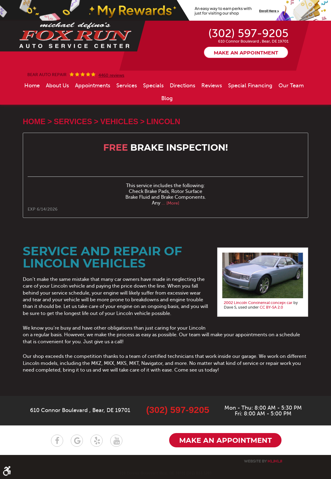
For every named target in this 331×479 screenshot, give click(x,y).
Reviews (211, 85)
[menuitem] (32, 85)
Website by (263, 461)
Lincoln (163, 121)
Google (77, 441)
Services (126, 85)
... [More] (169, 203)
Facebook (57, 441)
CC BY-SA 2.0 (271, 307)
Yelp (96, 441)
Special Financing (250, 85)
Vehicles (119, 121)
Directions (182, 85)
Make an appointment (246, 53)
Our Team (291, 85)
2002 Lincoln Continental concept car (258, 303)
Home (32, 85)
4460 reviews (111, 75)
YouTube (116, 441)
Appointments (92, 85)
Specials (153, 85)
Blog (167, 98)
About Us (57, 85)
